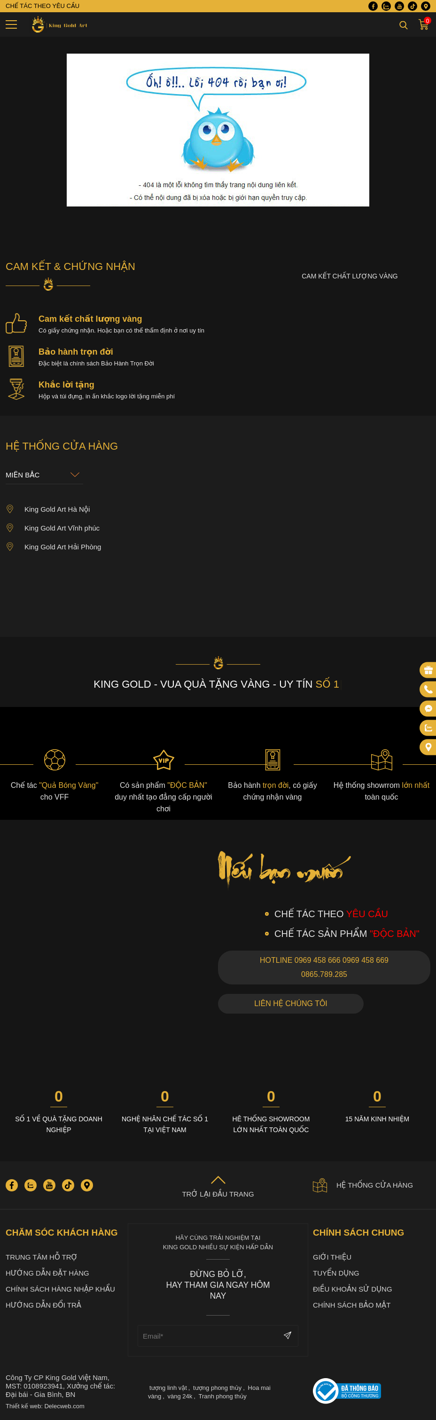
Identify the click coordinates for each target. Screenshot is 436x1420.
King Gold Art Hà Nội (48, 509)
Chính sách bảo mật (352, 1305)
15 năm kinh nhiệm (377, 1119)
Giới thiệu (332, 1257)
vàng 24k (179, 1396)
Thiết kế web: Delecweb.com (45, 1406)
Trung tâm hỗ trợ (42, 1257)
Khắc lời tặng (66, 384)
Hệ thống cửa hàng (363, 1185)
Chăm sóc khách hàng (62, 1233)
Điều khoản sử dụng (352, 1289)
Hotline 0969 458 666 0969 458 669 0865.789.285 (324, 967)
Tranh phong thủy (222, 1396)
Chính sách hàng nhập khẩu (60, 1289)
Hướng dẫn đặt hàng (47, 1273)
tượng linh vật (168, 1387)
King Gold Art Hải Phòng (53, 546)
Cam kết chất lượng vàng (90, 319)
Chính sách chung (358, 1233)
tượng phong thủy (217, 1387)
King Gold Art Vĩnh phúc (53, 528)
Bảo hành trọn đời (76, 352)
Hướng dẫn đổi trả (43, 1305)
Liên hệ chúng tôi (290, 1003)
